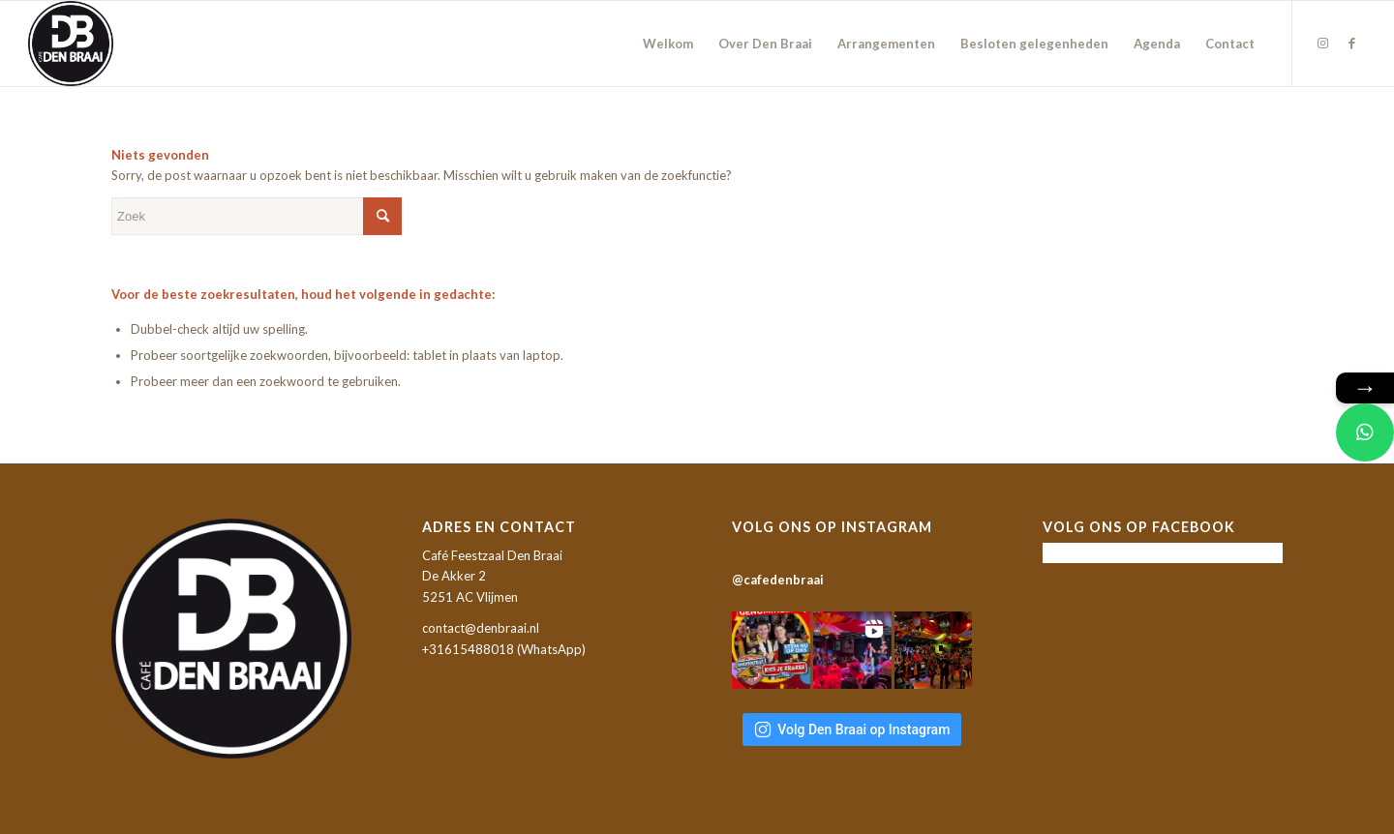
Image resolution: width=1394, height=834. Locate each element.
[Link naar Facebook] (1351, 42)
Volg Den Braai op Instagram (852, 729)
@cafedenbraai (778, 579)
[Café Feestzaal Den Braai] (70, 43)
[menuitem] (668, 43)
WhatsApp (551, 649)
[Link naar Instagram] (1322, 42)
